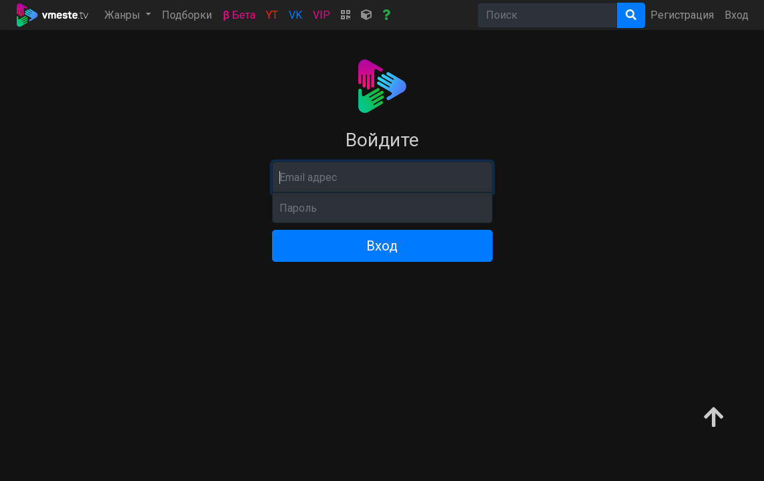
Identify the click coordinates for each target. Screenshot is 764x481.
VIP (321, 15)
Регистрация (682, 15)
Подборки (187, 15)
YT (272, 15)
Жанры (123, 15)
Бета (239, 15)
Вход (737, 15)
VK (295, 15)
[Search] (547, 15)
